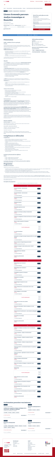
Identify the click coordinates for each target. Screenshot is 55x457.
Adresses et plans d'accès (31, 444)
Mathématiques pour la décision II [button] (20, 267)
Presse (29, 441)
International (29, 448)
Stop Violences (30, 449)
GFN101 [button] (15, 338)
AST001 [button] (15, 316)
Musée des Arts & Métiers (31, 446)
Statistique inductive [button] (17, 202)
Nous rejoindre (30, 442)
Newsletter (47, 453)
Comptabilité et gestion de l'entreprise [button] (21, 272)
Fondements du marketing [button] (18, 277)
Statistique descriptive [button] (18, 197)
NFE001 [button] (15, 232)
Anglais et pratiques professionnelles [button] (20, 358)
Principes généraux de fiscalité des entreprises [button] (22, 381)
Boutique (29, 445)
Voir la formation (23, 415)
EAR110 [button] (15, 333)
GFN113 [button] (15, 354)
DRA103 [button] (15, 377)
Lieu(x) (34, 25)
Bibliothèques (30, 447)
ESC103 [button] (15, 292)
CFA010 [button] (15, 273)
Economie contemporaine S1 (34, 406)
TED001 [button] (15, 364)
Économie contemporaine (9, 422)
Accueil (5, 8)
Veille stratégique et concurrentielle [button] (20, 291)
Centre (33, 50)
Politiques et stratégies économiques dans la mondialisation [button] (24, 327)
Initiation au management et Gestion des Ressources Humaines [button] (25, 216)
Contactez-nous (48, 4)
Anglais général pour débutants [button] (19, 250)
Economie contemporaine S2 (34, 422)
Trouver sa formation (9, 8)
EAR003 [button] (15, 198)
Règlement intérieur (20, 453)
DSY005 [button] (15, 302)
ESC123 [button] (15, 387)
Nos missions (15, 442)
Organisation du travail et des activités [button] (21, 301)
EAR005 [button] (15, 203)
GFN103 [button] (15, 343)
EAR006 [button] (15, 268)
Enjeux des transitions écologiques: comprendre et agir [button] (24, 363)
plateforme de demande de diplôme (39, 175)
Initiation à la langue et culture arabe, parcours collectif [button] (23, 246)
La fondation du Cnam (16, 443)
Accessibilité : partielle (41, 453)
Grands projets (15, 446)
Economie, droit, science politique (17, 8)
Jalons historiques (15, 441)
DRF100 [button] (15, 382)
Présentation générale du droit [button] (19, 207)
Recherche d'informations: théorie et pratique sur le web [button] (24, 306)
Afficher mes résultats (42, 29)
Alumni (14, 444)
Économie (24, 8)
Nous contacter (30, 443)
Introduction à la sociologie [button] (19, 315)
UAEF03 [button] (15, 397)
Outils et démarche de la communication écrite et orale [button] (23, 286)
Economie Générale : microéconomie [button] (20, 188)
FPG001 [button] (15, 217)
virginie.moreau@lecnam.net (39, 44)
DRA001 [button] (15, 208)
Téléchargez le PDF (7, 28)
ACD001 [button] (15, 278)
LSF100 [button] (15, 238)
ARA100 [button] (15, 247)
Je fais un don (15, 445)
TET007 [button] (15, 307)
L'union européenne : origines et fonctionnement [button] (22, 332)
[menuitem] (32, 1)
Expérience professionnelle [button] (19, 320)
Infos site (14, 453)
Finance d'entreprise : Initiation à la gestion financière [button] (23, 337)
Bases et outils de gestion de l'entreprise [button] (21, 221)
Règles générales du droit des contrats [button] (21, 376)
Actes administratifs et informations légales (30, 453)
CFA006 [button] (15, 222)
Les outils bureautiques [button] (18, 231)
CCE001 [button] (15, 287)
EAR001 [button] (15, 189)
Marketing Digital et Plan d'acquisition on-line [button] (22, 386)
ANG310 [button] (15, 359)
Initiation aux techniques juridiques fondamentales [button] (23, 211)
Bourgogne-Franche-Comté (40, 50)
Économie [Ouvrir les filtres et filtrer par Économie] (5, 404)
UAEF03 (24, 170)
